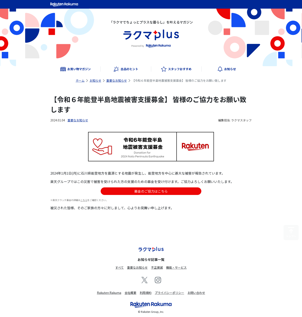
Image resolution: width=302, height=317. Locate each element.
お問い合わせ (196, 293)
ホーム (80, 80)
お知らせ (95, 80)
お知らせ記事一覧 (151, 259)
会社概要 (130, 293)
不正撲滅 (157, 267)
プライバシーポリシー (169, 293)
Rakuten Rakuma (109, 293)
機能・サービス (176, 267)
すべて (119, 267)
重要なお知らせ (116, 80)
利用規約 (145, 293)
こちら (83, 200)
